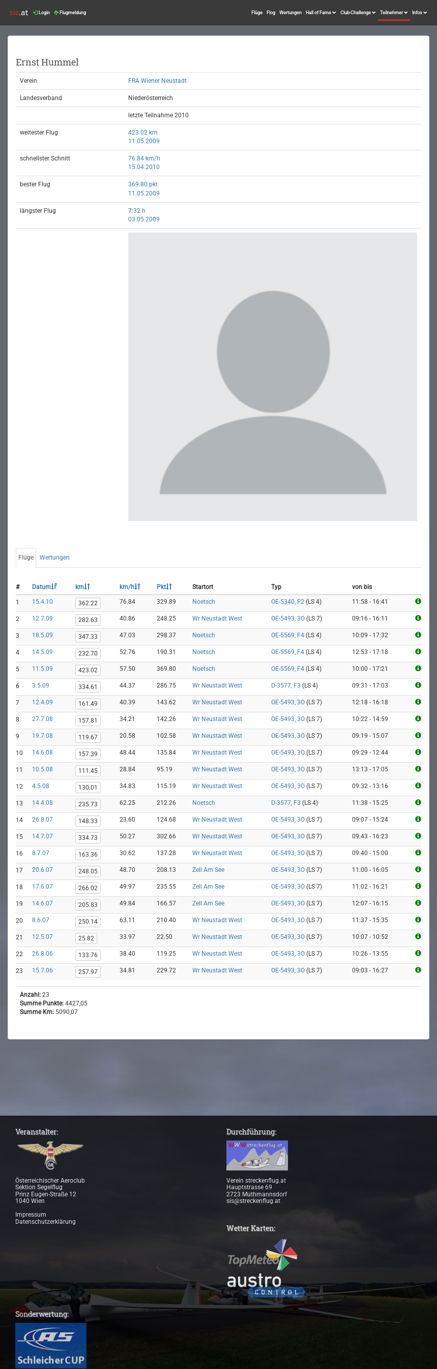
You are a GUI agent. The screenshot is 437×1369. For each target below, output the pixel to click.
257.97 (88, 971)
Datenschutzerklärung (45, 1221)
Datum (44, 587)
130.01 (88, 787)
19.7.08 (42, 735)
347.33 (88, 636)
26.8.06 (42, 953)
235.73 (88, 804)
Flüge (257, 12)
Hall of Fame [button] (321, 12)
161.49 (88, 703)
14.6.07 (42, 903)
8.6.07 (40, 920)
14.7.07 (42, 836)
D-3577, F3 (286, 685)
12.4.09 (42, 702)
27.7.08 (42, 719)
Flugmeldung (70, 12)
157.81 (88, 720)
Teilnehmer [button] (394, 12)
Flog (271, 12)
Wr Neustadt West (217, 618)
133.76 (88, 955)
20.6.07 (42, 869)
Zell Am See (208, 869)
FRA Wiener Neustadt (157, 80)
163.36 (88, 854)
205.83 (88, 904)
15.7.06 (42, 970)
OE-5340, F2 (287, 601)
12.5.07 (42, 936)
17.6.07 (42, 886)
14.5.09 (42, 652)
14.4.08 (42, 802)
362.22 (88, 603)
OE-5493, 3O (288, 618)
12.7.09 (42, 618)
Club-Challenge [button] (358, 12)
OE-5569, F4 (287, 635)
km (82, 587)
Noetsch (203, 601)
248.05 (88, 871)
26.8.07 (42, 819)
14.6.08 (42, 752)
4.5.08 (40, 786)
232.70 (88, 653)
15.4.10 (42, 601)
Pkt (164, 587)
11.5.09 (42, 668)
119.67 (88, 737)
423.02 (88, 670)
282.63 (88, 620)
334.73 (88, 837)
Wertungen (290, 12)
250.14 (88, 921)
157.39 (88, 754)
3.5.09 (40, 685)
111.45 (88, 770)
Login (41, 12)
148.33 (88, 821)
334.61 (88, 687)
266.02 (88, 888)
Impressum (30, 1214)
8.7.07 (40, 853)
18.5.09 (42, 635)
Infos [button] (419, 12)
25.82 (86, 938)
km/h (130, 587)
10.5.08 (42, 769)
